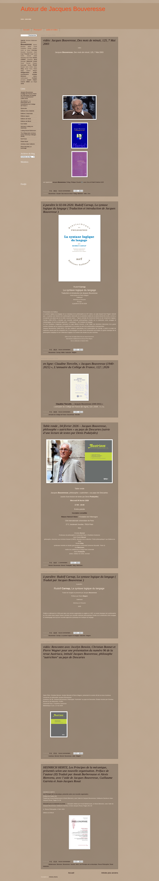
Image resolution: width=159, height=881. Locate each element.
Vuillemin (28, 70)
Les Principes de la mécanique (88, 864)
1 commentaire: (63, 562)
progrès (29, 80)
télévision (80, 193)
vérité (22, 83)
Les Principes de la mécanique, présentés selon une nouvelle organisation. (66, 794)
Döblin (35, 52)
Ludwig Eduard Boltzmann (28, 130)
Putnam (35, 63)
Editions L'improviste (27, 113)
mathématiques (24, 78)
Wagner (74, 352)
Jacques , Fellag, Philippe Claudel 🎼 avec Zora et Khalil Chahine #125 (78, 182)
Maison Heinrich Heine (69, 517)
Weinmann (79, 565)
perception (23, 79)
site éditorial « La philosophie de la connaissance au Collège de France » (28, 103)
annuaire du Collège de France (58, 414)
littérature (23, 76)
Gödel (35, 55)
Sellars (35, 67)
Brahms (35, 44)
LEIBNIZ (23, 59)
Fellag (75, 193)
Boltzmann (34, 40)
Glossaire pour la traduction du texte (54, 804)
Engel (22, 54)
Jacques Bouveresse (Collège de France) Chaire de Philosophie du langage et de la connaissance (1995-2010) (28, 95)
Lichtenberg (30, 59)
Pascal (22, 63)
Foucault (26, 54)
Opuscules (24, 108)
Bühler (29, 46)
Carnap (58, 352)
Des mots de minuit (67, 193)
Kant (27, 57)
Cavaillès (35, 48)
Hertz (77, 864)
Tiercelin (77, 414)
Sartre (27, 67)
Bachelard (28, 40)
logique (35, 76)
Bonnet (51, 565)
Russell (23, 67)
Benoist (57, 756)
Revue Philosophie (103, 864)
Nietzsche (29, 61)
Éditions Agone (25, 116)
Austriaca (51, 756)
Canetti (35, 46)
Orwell (35, 61)
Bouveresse (52, 193)
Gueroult (29, 55)
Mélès (63, 352)
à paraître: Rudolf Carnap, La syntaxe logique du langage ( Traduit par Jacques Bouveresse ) (79, 578)
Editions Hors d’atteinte (27, 111)
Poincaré (28, 63)
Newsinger (23, 61)
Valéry (22, 70)
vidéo (85, 193)
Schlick (31, 67)
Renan (29, 65)
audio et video (51, 30)
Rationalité (23, 65)
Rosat (111, 864)
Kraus (35, 57)
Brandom (23, 46)
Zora (89, 193)
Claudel (58, 193)
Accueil (26, 30)
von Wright (34, 81)
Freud (35, 54)
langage (34, 74)
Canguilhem (23, 48)
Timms (30, 68)
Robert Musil (24, 141)
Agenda (23, 40)
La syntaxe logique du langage (70, 635)
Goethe (22, 55)
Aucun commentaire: (65, 191)
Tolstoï (35, 68)
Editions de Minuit (26, 121)
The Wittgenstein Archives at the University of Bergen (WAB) (28, 134)
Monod (63, 565)
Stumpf (26, 68)
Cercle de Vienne (25, 50)
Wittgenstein (25, 72)
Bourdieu (23, 42)
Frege (31, 54)
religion (35, 80)
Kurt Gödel (24, 124)
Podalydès (69, 565)
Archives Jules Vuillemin (28, 144)
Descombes (29, 52)
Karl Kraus (24, 139)
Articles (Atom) (53, 877)
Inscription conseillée (79, 513)
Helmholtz (23, 57)
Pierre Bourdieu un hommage (26, 147)
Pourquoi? (38, 30)
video (28, 81)
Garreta (73, 864)
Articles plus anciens (109, 873)
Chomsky (34, 50)
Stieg (74, 565)
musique (34, 78)
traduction (68, 352)
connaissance (25, 74)
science (23, 81)
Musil (35, 59)
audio (35, 72)
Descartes (23, 52)
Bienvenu (59, 864)
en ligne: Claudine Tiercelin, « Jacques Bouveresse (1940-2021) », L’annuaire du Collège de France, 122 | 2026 (78, 365)
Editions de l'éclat (26, 118)
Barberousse (52, 864)
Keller (30, 57)
